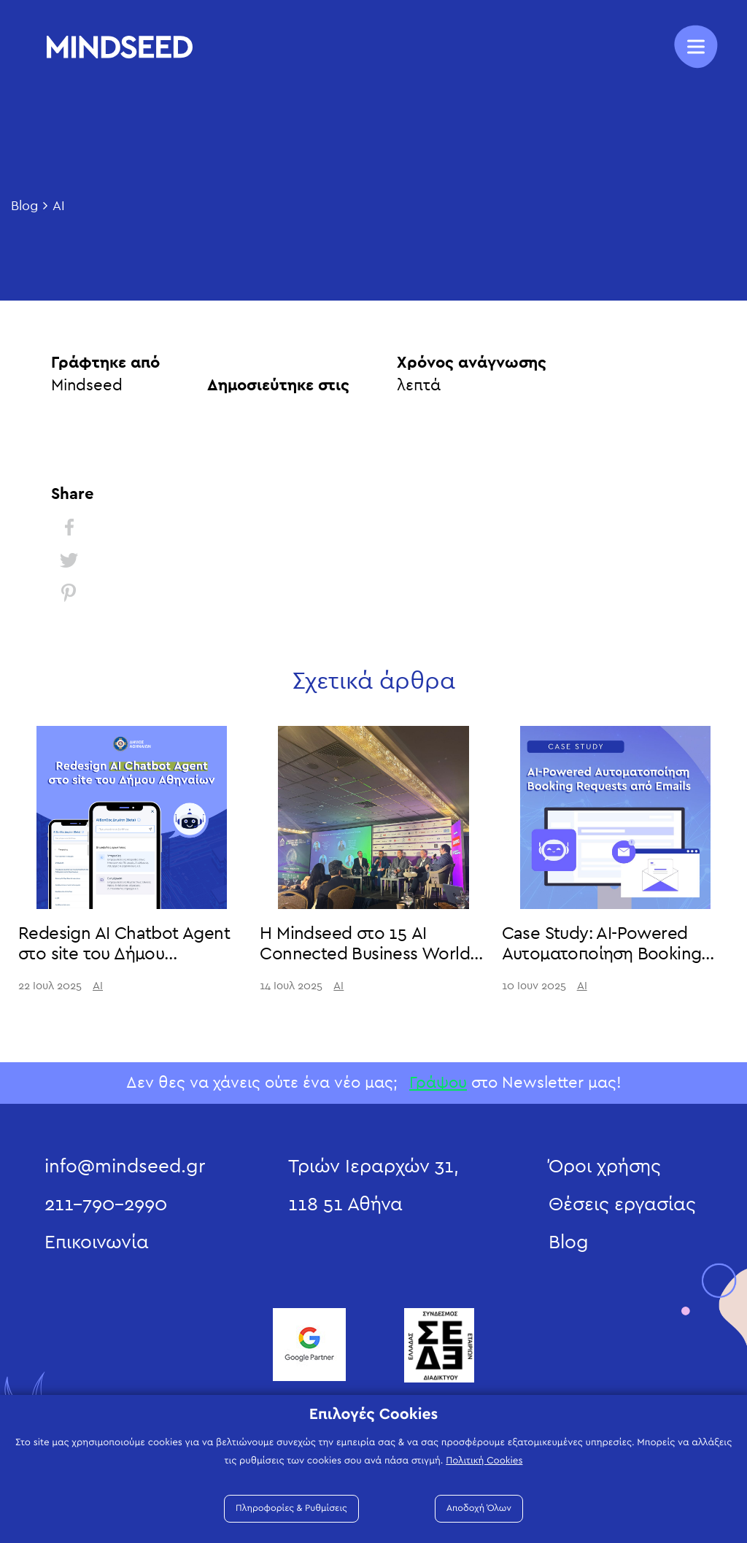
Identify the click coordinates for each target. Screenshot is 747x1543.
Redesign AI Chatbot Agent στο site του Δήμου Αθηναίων (124, 955)
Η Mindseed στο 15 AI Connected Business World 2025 (365, 955)
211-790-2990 (105, 1204)
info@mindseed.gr (124, 1166)
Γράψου (438, 1083)
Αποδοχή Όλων (478, 1508)
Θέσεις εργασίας (622, 1204)
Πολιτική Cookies (484, 1460)
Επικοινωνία (96, 1242)
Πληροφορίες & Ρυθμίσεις (291, 1508)
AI (59, 206)
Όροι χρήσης (605, 1166)
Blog (24, 206)
